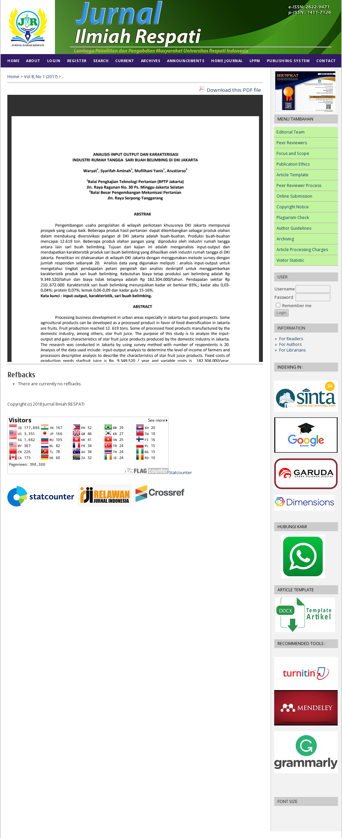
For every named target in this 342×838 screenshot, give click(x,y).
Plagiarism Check (293, 217)
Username (285, 289)
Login (53, 60)
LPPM (254, 60)
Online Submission (294, 196)
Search (101, 60)
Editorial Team (291, 132)
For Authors (290, 344)
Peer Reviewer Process (299, 185)
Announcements (185, 60)
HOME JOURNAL (226, 60)
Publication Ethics (293, 164)
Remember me (297, 305)
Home (13, 60)
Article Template (293, 175)
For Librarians (292, 350)
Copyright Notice (293, 207)
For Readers (291, 339)
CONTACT (326, 60)
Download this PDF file (234, 89)
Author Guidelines (294, 228)
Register (77, 60)
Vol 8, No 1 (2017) (40, 76)
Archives (150, 60)
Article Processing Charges (302, 249)
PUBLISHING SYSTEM (288, 60)
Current (124, 60)
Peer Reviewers (292, 143)
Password (284, 297)
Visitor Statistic (290, 260)
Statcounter (180, 472)
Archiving (285, 239)
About (33, 60)
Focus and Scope (293, 153)
